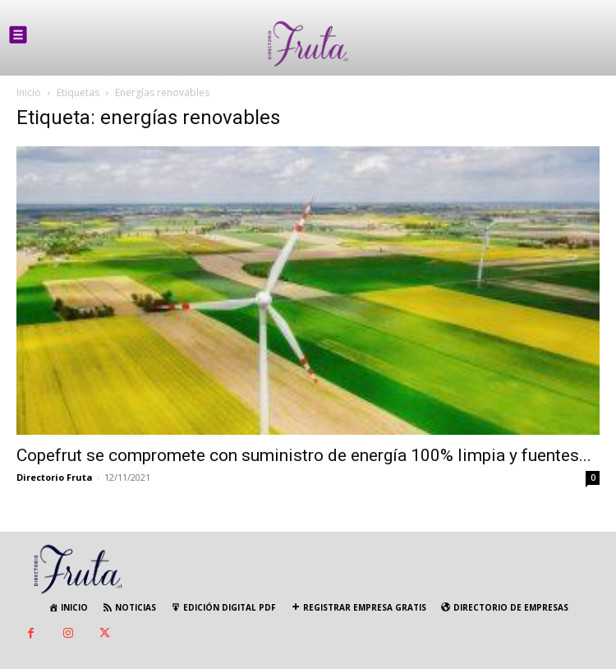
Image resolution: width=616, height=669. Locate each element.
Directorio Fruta (54, 477)
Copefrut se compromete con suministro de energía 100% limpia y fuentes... (303, 455)
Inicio (28, 92)
